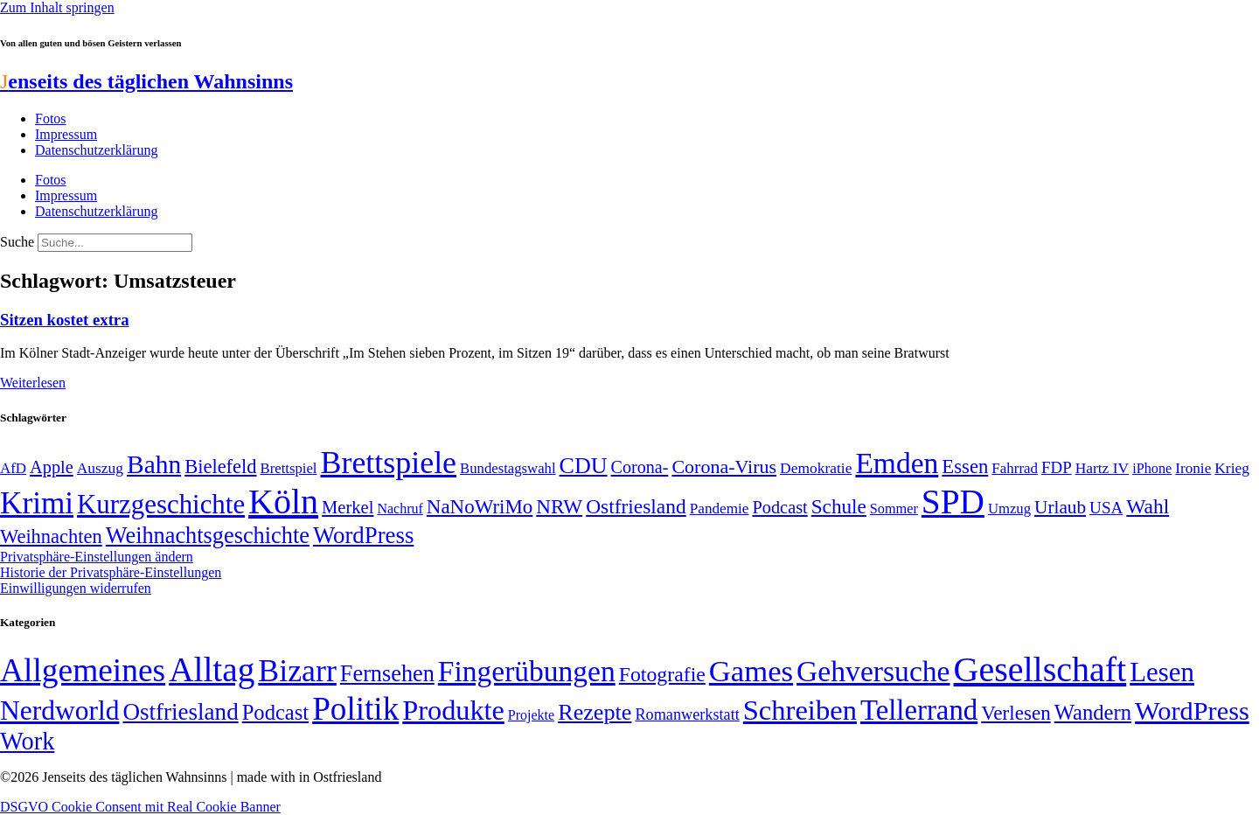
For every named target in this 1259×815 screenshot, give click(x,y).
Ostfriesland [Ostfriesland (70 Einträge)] (180, 712)
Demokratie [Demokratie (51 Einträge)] (816, 468)
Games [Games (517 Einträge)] (751, 671)
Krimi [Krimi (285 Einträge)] (36, 503)
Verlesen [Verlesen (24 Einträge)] (1015, 712)
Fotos (50, 118)
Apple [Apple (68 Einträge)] (51, 467)
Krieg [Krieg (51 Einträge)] (1231, 468)
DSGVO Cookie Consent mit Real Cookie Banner (140, 806)
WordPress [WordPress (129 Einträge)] (363, 535)
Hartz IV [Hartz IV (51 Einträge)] (1102, 468)
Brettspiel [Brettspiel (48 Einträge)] (289, 468)
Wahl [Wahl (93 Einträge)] (1147, 506)
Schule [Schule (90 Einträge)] (838, 506)
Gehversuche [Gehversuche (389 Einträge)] (872, 671)
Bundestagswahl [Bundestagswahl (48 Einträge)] (507, 468)
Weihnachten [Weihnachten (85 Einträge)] (51, 536)
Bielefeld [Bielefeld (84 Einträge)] (220, 466)
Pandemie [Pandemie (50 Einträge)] (719, 508)
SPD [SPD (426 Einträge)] (953, 501)
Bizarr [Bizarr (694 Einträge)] (297, 670)
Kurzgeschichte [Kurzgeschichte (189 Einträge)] (161, 504)
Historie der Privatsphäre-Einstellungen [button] (110, 572)
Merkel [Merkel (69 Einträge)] (347, 507)
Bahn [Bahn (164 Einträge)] (154, 464)
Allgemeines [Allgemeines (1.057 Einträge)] (82, 670)
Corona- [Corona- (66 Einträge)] (640, 467)
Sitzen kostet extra (64, 319)
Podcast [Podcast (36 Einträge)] (275, 712)
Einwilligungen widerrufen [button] (75, 588)
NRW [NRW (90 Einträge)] (559, 506)
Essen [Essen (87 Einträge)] (965, 466)
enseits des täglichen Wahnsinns (146, 81)
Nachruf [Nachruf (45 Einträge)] (399, 508)
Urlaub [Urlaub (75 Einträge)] (1060, 507)
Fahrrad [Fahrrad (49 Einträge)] (1014, 468)
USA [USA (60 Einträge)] (1106, 507)
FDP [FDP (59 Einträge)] (1056, 467)
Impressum (66, 134)
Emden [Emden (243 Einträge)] (896, 463)
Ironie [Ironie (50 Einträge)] (1193, 468)
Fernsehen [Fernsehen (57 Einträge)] (387, 673)
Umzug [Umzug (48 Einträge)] (1009, 508)
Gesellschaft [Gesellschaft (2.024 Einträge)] (1040, 669)
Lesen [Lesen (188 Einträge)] (1162, 672)
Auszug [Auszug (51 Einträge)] (100, 468)
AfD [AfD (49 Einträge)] (13, 468)
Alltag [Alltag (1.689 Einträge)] (211, 669)
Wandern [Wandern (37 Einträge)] (1092, 712)
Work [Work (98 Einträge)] (27, 741)
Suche (17, 241)
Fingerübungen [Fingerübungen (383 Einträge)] (527, 671)
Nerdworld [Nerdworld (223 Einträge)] (59, 710)
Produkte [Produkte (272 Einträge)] (453, 710)
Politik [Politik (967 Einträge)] (355, 709)
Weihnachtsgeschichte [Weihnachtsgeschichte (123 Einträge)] (208, 535)
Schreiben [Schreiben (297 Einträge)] (800, 710)
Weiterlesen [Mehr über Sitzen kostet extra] (33, 382)
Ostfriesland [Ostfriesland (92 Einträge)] (636, 506)
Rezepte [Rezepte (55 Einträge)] (594, 712)
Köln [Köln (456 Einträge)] (283, 501)
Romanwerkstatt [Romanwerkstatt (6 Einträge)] (687, 714)
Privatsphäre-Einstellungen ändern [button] (96, 556)
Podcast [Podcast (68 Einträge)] (780, 507)
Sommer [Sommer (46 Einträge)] (894, 509)
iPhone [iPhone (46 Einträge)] (1152, 469)
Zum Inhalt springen (57, 7)
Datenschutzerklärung (96, 150)
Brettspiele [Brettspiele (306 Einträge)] (389, 462)
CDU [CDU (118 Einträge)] (584, 465)
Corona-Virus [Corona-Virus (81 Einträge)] (723, 466)
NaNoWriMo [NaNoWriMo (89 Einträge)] (479, 507)
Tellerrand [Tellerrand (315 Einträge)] (918, 710)
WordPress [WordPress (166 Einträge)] (1192, 711)
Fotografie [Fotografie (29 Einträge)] (662, 674)
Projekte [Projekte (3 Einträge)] (531, 714)
